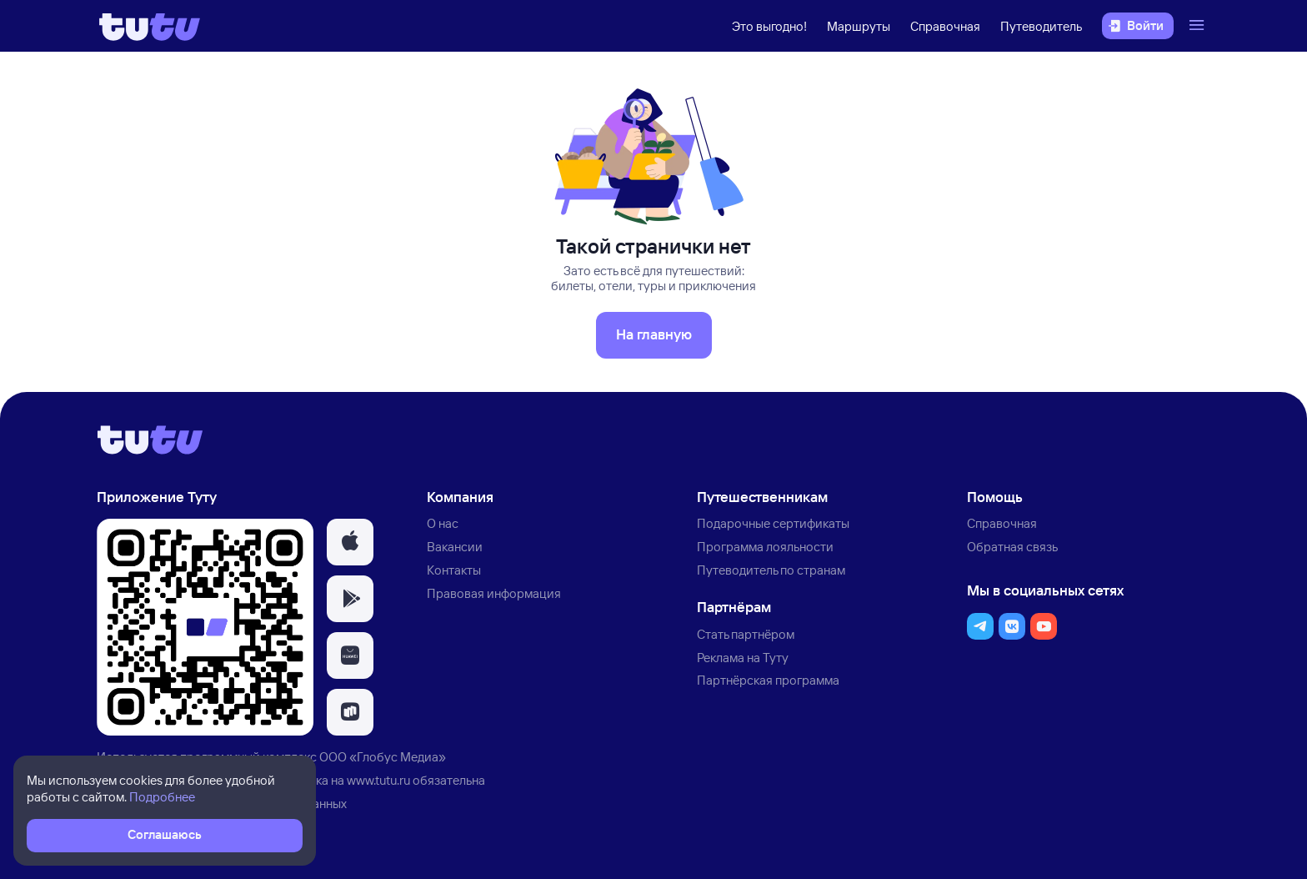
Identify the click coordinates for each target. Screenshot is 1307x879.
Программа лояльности (765, 547)
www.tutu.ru (378, 780)
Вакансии (455, 547)
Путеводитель (1041, 26)
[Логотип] (150, 26)
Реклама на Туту (743, 658)
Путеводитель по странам (771, 570)
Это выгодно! (769, 26)
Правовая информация (494, 593)
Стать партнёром (745, 634)
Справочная (945, 26)
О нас (442, 523)
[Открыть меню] (1198, 26)
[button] (350, 542)
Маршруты (858, 26)
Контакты (454, 570)
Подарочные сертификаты (773, 523)
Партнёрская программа (768, 680)
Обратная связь (1012, 547)
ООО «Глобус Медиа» (382, 757)
